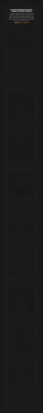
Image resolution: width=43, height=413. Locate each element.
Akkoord (17, 22)
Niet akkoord (25, 22)
